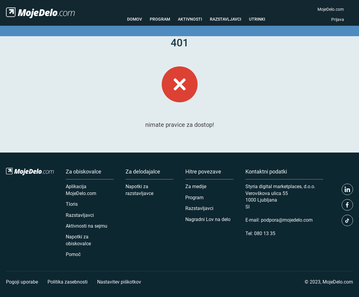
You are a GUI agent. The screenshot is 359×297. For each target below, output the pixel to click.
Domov (134, 19)
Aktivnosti (190, 19)
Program (160, 19)
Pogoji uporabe (22, 281)
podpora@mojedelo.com (287, 220)
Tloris (72, 204)
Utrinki (257, 19)
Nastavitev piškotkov (119, 281)
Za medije (195, 186)
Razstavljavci (225, 19)
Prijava (337, 19)
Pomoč (73, 254)
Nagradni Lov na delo (207, 219)
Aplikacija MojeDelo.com (81, 189)
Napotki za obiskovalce (78, 239)
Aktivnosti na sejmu (86, 226)
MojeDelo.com (330, 9)
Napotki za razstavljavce (139, 189)
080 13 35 (264, 233)
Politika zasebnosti (68, 281)
